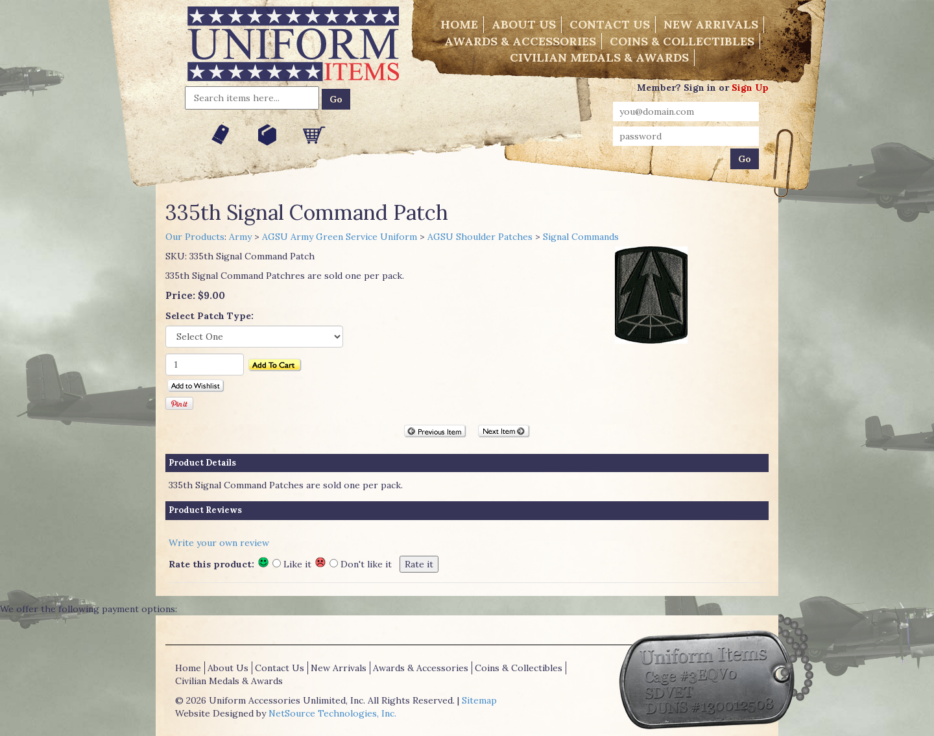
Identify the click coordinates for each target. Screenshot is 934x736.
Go (335, 99)
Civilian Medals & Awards (599, 57)
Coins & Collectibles (682, 41)
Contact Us (609, 24)
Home (459, 24)
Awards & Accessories (520, 41)
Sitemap (479, 700)
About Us (524, 24)
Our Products (194, 237)
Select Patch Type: (209, 316)
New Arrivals (711, 24)
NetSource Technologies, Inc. (332, 713)
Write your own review (219, 543)
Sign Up (750, 87)
